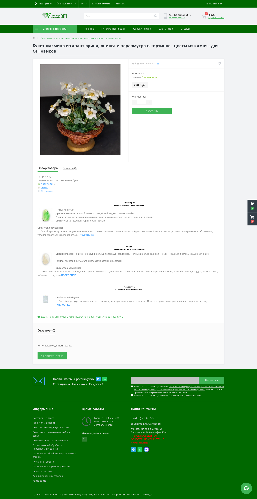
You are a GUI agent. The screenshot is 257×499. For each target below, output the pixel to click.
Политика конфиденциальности (51, 427)
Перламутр (47, 191)
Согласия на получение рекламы (185, 395)
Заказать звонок (177, 17)
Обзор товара (48, 168)
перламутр (117, 316)
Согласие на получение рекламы (51, 466)
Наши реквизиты (42, 471)
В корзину (152, 111)
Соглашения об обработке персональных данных (181, 389)
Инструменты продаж (112, 28)
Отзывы (185, 28)
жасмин (83, 316)
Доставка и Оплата (101, 3)
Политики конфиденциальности (184, 386)
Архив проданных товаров (48, 475)
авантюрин (95, 316)
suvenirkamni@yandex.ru (146, 423)
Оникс (44, 187)
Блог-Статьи (167, 28)
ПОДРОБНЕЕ (87, 235)
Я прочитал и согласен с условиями (167, 395)
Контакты (120, 3)
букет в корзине (69, 316)
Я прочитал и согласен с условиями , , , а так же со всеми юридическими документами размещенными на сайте (179, 389)
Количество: (139, 96)
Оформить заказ (216, 17)
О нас (84, 3)
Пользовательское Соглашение (50, 440)
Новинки (89, 28)
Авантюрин (47, 183)
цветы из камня (50, 316)
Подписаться (211, 380)
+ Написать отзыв (52, 356)
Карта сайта (39, 480)
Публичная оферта (43, 461)
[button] (66, 4)
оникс (106, 316)
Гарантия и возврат (44, 422)
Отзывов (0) (70, 168)
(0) (158, 63)
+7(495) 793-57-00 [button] (144, 418)
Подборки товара (142, 28)
